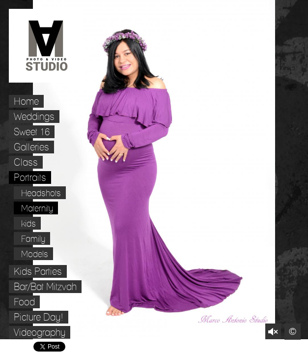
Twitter (272, 347)
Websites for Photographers (301, 347)
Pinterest (286, 347)
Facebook (258, 347)
